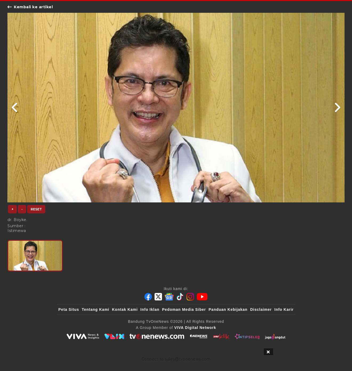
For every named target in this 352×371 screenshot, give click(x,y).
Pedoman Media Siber (184, 309)
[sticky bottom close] (268, 351)
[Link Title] (14, 107)
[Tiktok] (180, 296)
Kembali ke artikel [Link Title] (30, 7)
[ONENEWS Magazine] (198, 336)
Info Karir (284, 309)
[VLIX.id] (114, 336)
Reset (36, 209)
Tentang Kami (96, 309)
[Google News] (169, 296)
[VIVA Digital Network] (195, 327)
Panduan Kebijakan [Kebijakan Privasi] (228, 309)
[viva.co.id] (83, 336)
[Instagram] (190, 296)
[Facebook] (148, 296)
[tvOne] (157, 336)
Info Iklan (149, 309)
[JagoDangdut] (275, 336)
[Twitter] (158, 296)
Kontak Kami (125, 309)
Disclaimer (261, 309)
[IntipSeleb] (247, 336)
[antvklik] (221, 336)
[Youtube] (202, 296)
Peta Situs (68, 309)
